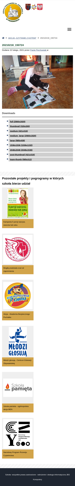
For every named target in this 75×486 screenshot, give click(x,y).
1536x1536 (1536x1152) (21, 145)
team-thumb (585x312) (21, 159)
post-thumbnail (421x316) (22, 154)
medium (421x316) (19, 131)
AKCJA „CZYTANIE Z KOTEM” (22, 38)
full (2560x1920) (17, 121)
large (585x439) (17, 140)
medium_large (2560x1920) (23, 136)
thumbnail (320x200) (20, 126)
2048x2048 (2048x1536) (21, 150)
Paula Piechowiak (38, 50)
